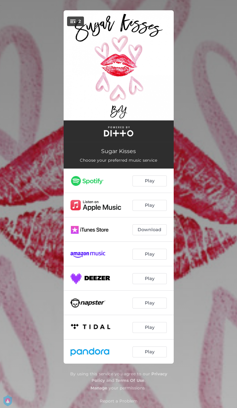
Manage (98, 387)
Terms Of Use (130, 380)
